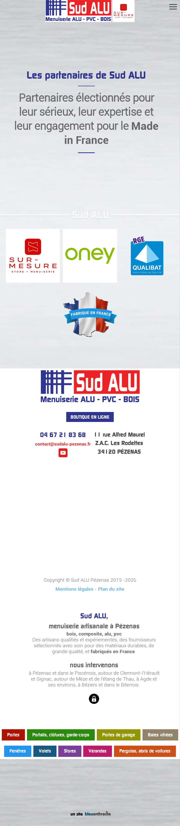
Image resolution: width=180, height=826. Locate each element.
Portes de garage (118, 735)
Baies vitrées (160, 735)
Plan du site (111, 589)
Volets (45, 751)
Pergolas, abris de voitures (144, 751)
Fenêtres (18, 751)
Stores (70, 751)
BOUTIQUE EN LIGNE (90, 417)
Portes (13, 735)
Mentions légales (74, 589)
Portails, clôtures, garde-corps (60, 735)
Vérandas (98, 751)
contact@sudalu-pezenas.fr (63, 444)
